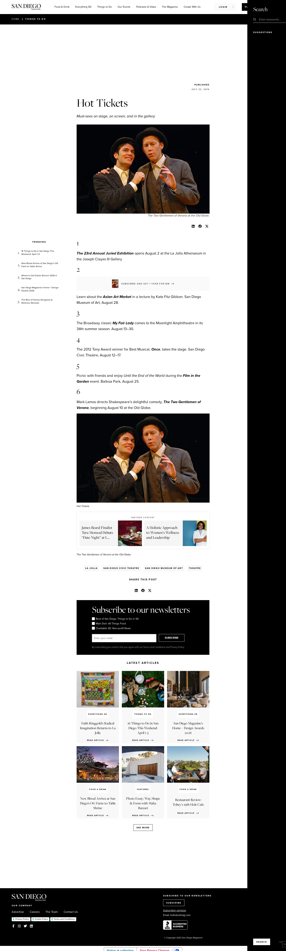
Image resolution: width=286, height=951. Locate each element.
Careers (35, 912)
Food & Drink (62, 7)
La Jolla (91, 568)
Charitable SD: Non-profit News (111, 628)
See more (143, 827)
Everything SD (83, 7)
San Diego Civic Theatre (121, 568)
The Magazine (170, 7)
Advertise (18, 912)
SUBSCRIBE (175, 638)
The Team (51, 912)
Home (15, 19)
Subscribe (252, 6)
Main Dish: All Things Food (109, 623)
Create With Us (192, 7)
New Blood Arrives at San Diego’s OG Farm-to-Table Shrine (39, 265)
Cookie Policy (41, 919)
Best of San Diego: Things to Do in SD (115, 619)
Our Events (124, 7)
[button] (193, 226)
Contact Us (71, 912)
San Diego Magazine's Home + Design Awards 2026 (40, 289)
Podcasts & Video (146, 7)
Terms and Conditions (64, 919)
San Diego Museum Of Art (164, 568)
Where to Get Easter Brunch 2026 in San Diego (39, 277)
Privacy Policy (22, 919)
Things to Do (104, 7)
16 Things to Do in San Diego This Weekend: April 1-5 (37, 253)
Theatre (195, 568)
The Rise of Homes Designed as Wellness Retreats (37, 301)
